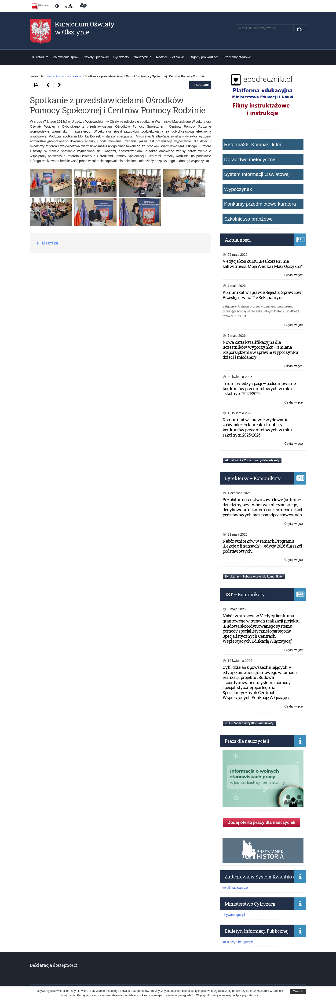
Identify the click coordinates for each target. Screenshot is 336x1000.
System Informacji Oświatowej (257, 174)
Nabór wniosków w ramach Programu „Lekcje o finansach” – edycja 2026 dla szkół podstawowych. (262, 546)
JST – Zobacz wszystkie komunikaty (249, 723)
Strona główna (55, 76)
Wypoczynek (238, 189)
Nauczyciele (142, 57)
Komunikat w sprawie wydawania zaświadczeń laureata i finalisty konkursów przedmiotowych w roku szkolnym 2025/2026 (257, 427)
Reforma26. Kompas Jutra (252, 144)
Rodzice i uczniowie (170, 57)
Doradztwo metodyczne (249, 159)
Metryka (49, 243)
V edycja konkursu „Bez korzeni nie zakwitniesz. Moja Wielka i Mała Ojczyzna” (262, 263)
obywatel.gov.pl (234, 915)
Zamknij (298, 991)
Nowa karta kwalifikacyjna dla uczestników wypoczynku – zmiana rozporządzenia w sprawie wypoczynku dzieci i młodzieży (260, 349)
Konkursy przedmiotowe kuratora (260, 204)
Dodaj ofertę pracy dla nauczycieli (261, 822)
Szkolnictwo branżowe (248, 219)
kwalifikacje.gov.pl (235, 887)
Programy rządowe (237, 57)
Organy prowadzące (204, 57)
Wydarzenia (74, 76)
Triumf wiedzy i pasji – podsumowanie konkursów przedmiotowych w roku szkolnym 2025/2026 (259, 388)
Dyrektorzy (121, 57)
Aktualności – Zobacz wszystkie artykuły (252, 460)
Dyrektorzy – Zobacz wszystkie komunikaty (254, 576)
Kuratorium (40, 57)
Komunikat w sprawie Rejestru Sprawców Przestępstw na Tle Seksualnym (262, 294)
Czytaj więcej (293, 275)
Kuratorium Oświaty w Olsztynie (84, 28)
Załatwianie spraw (66, 57)
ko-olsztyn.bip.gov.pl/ (238, 942)
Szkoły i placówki (96, 57)
